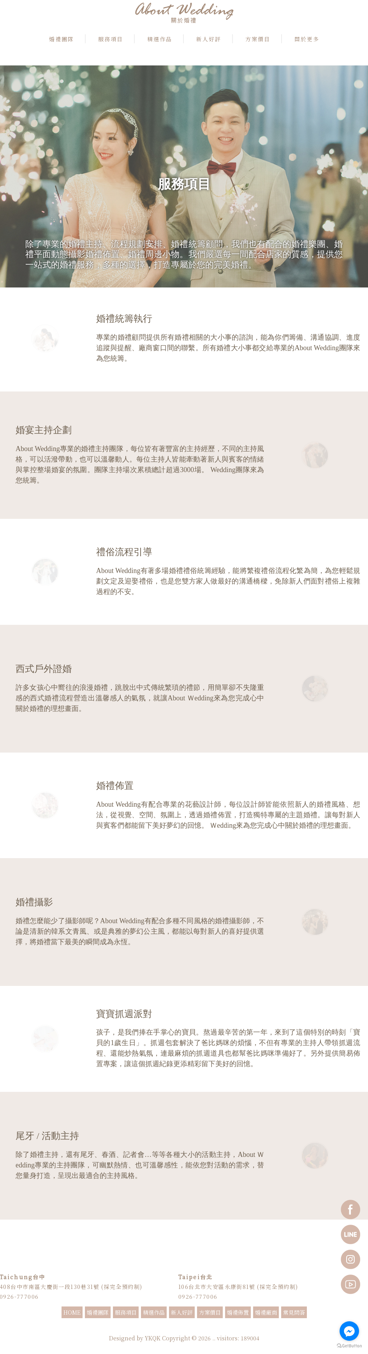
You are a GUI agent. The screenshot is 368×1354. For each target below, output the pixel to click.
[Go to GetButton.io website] (349, 1346)
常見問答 (294, 1313)
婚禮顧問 (194, 1329)
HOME (72, 1313)
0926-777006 (197, 1297)
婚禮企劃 (225, 1329)
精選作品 (154, 1313)
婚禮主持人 (145, 1329)
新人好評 (182, 1313)
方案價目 (210, 1313)
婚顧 (209, 1329)
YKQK (152, 1339)
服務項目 (126, 1313)
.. (213, 1339)
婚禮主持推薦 (170, 1329)
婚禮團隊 (98, 1313)
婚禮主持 (124, 1329)
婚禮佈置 (238, 1313)
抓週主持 (244, 1329)
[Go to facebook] (349, 1331)
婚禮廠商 (266, 1313)
